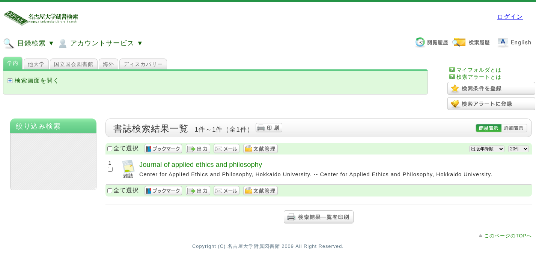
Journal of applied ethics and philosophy (200, 164)
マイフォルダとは (478, 70)
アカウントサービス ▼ (100, 43)
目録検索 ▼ (29, 43)
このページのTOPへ (508, 235)
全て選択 (126, 148)
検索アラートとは (478, 77)
